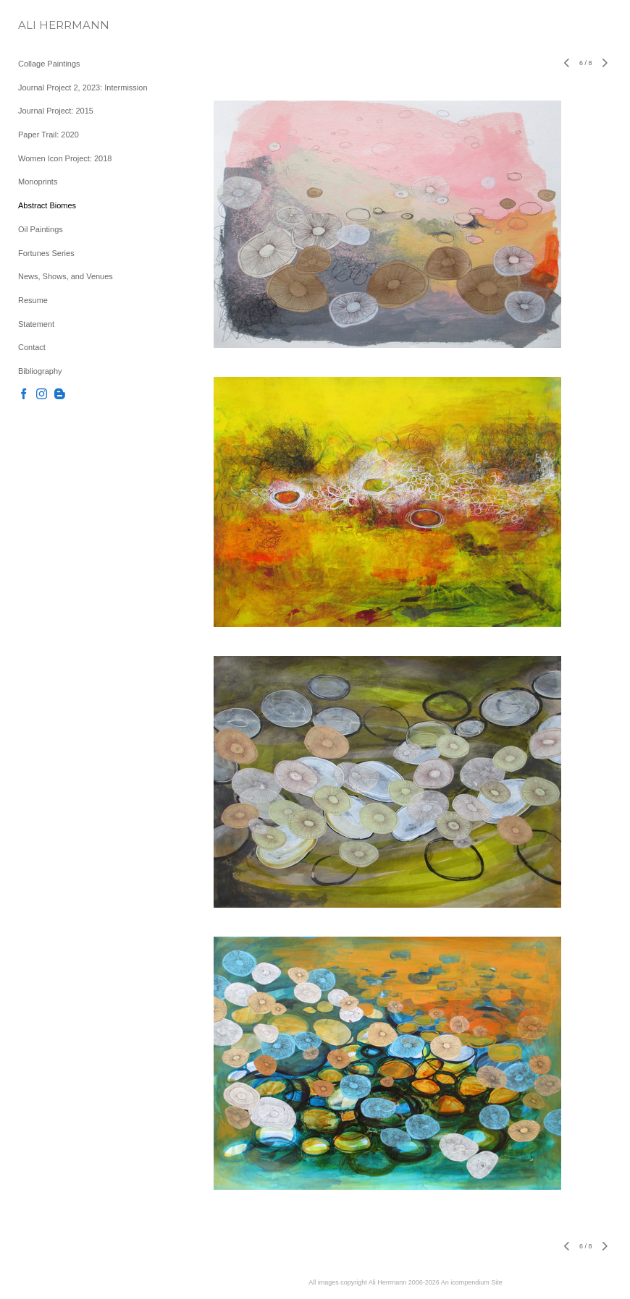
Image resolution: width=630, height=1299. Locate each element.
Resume (33, 300)
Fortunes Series (46, 253)
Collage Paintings (49, 63)
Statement (36, 324)
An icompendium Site (472, 1282)
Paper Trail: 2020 (48, 134)
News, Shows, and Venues (65, 276)
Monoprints (37, 181)
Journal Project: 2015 (55, 110)
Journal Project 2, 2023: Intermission (83, 87)
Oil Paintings (40, 229)
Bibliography (40, 371)
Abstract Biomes (47, 205)
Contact (32, 347)
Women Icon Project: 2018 (65, 158)
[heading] (54, 25)
